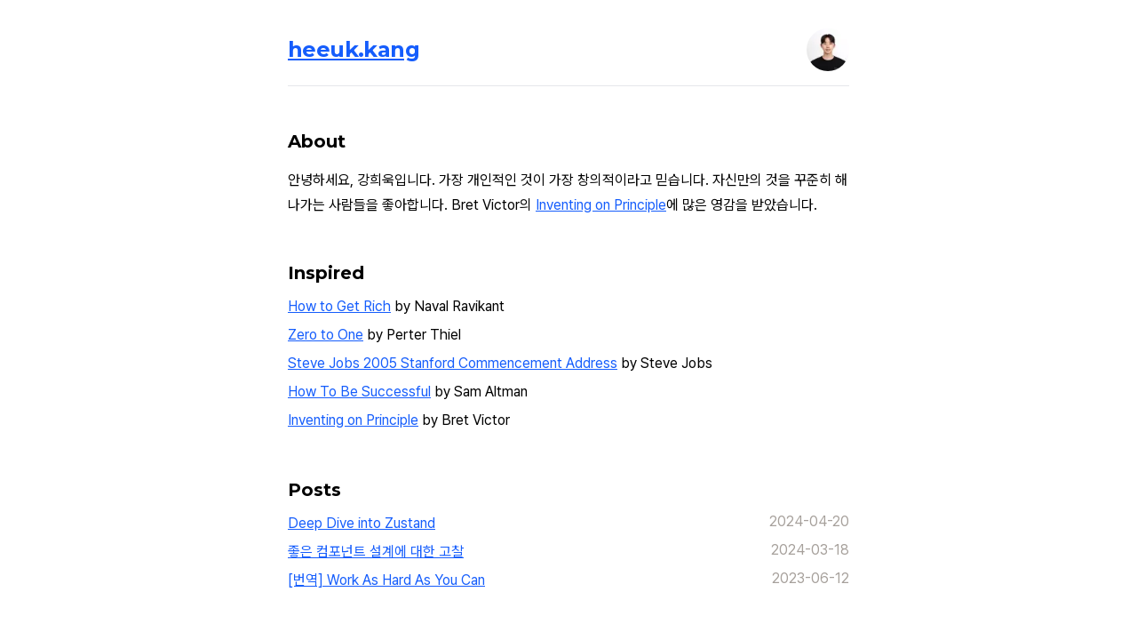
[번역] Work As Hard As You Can (386, 580)
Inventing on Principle (601, 204)
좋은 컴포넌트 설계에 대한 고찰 (376, 551)
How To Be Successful (359, 391)
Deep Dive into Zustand (361, 523)
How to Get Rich (339, 306)
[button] (828, 49)
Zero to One (325, 334)
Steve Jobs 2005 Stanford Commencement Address (452, 363)
